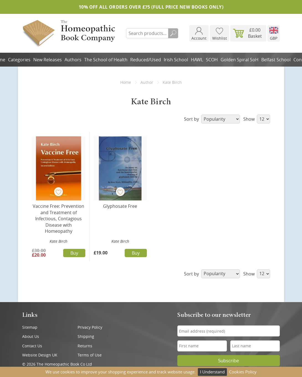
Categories (19, 60)
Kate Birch (58, 241)
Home (125, 82)
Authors (73, 60)
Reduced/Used (145, 60)
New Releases (47, 60)
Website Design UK (39, 355)
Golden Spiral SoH (240, 60)
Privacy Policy (90, 327)
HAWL (197, 60)
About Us (30, 336)
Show (256, 119)
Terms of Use (90, 355)
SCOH (212, 60)
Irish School (176, 60)
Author (146, 82)
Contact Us (32, 345)
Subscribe (228, 361)
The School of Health (105, 60)
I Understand (212, 372)
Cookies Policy (243, 372)
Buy (74, 253)
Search (173, 33)
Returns (85, 345)
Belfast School (276, 60)
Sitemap (29, 327)
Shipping (86, 336)
